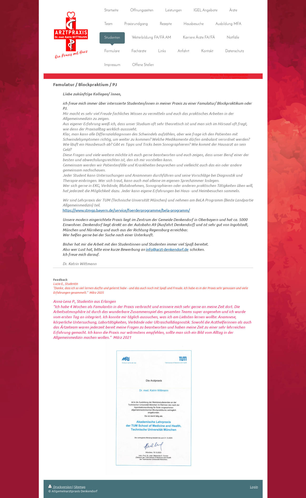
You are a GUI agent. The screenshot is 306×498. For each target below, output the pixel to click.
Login (254, 487)
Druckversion (60, 487)
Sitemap (79, 487)
